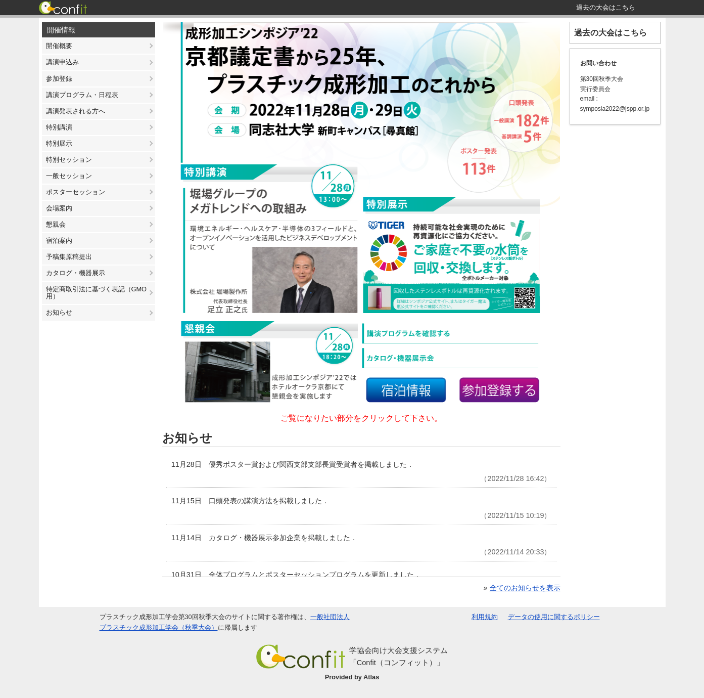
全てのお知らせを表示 (525, 588)
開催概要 (59, 46)
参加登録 (59, 78)
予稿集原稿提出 (69, 256)
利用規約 (485, 617)
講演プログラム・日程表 (82, 95)
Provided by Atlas (352, 677)
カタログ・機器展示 (75, 273)
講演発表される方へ (75, 111)
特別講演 (59, 127)
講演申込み (62, 62)
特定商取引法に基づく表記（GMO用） (96, 292)
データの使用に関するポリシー (554, 617)
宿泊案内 (59, 240)
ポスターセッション (75, 192)
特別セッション (69, 159)
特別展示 (59, 143)
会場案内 (59, 208)
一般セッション (69, 176)
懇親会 (56, 224)
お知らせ (59, 312)
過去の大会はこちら (610, 32)
